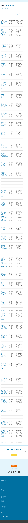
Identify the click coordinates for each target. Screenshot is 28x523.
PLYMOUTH (2, 379)
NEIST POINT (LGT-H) (4, 239)
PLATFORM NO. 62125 (4, 113)
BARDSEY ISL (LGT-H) (4, 105)
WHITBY (2, 347)
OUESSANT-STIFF (3, 424)
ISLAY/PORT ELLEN (3, 81)
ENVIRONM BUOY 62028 (4, 420)
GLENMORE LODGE (3, 296)
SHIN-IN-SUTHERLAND (4, 363)
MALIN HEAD (2, 62)
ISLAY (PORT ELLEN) (3, 82)
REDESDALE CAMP (3, 221)
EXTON (2, 353)
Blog (1, 495)
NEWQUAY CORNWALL (4, 356)
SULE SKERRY (3, 412)
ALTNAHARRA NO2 (3, 392)
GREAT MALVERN (3, 304)
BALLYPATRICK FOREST (4, 65)
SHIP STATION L (3, 436)
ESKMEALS (2, 116)
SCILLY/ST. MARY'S (3, 389)
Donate (2, 512)
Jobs (1, 505)
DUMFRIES (2, 152)
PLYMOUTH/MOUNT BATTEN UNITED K (3, 386)
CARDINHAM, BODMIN (4, 357)
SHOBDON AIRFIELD (3, 240)
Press (2, 510)
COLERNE (2, 361)
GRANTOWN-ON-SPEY (4, 328)
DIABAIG (2, 409)
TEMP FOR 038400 (3, 365)
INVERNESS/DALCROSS (4, 335)
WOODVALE (2, 145)
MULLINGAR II (3, 34)
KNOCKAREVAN (3, 29)
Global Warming (3, 479)
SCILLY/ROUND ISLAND (4, 381)
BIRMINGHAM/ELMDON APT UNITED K (4, 319)
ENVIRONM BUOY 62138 (4, 411)
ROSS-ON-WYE (3, 302)
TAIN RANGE (2, 362)
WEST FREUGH (3, 74)
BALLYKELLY (2, 47)
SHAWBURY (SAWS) (4, 217)
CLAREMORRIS (3, 63)
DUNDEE (2, 250)
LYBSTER (2, 403)
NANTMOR (2, 112)
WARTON (2, 161)
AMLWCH (2, 94)
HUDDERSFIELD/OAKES (4, 235)
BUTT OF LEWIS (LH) (4, 391)
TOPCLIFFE (2, 276)
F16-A (2, 96)
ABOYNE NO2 (3, 339)
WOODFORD (2, 226)
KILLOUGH (2, 48)
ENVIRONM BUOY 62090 (4, 155)
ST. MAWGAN (3, 355)
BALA (1, 143)
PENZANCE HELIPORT (4, 378)
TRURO (2, 364)
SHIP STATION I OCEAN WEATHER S (4, 442)
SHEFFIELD (2, 283)
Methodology (2, 485)
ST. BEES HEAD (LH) (3, 107)
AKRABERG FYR (3, 432)
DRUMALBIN (2, 136)
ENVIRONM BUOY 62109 (4, 407)
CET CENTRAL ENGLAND (4, 315)
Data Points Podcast (3, 496)
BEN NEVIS (2, 197)
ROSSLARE (2, 102)
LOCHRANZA (2, 95)
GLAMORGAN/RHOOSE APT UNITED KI (4, 310)
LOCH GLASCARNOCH (4, 333)
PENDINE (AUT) (3, 202)
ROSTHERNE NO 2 (3, 206)
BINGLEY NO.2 (3, 231)
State (8, 5)
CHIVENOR (2, 309)
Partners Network (3, 506)
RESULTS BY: (2, 5)
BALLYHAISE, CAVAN (4, 21)
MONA (2, 97)
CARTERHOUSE (3, 204)
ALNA (1, 425)
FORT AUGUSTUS (3, 246)
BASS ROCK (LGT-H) (3, 238)
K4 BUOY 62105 (3, 256)
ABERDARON (3, 106)
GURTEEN (2, 66)
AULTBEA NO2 (3, 334)
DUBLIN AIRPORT (3, 49)
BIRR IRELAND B (3, 64)
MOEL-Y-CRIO (3, 153)
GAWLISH (2, 294)
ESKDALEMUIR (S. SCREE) (4, 156)
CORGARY (2, 28)
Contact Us (2, 509)
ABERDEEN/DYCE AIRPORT (3, 372)
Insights (2, 493)
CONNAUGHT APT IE (4, 53)
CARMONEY (2, 43)
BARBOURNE (2, 300)
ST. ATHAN (2, 303)
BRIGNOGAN (2, 423)
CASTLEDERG (3, 30)
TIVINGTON (2, 325)
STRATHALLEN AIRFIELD (4, 201)
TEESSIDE (2, 273)
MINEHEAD (2, 329)
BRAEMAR (2, 291)
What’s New (2, 490)
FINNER (2, 35)
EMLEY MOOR (3, 257)
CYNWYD (2, 154)
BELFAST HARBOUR (3, 46)
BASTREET (2, 354)
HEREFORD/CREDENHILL (4, 267)
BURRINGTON (3, 337)
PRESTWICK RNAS (3, 104)
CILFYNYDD (2, 284)
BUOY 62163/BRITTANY (4, 430)
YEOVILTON (2, 380)
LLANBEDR (2, 121)
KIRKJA (2, 441)
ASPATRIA (2, 125)
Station (13, 5)
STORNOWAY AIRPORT (4, 366)
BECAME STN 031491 (4, 163)
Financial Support (3, 507)
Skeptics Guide (3, 482)
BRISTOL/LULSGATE (3, 352)
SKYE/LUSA (2, 228)
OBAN (2, 133)
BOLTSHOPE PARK (3, 220)
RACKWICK (2, 413)
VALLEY (2, 93)
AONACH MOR (3, 203)
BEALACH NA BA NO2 (4, 263)
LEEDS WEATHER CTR (4, 266)
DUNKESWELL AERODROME (3, 368)
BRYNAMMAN (3, 225)
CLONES (5, 9)
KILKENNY (2, 75)
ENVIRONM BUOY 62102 (4, 431)
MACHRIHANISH (3, 77)
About (2, 499)
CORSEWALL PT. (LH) (4, 71)
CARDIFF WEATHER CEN (4, 313)
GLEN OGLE (2, 176)
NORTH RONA (3, 410)
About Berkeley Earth (3, 500)
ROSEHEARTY (3, 400)
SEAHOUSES (2, 285)
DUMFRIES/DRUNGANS (4, 117)
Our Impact (2, 501)
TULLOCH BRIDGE (3, 214)
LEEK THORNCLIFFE (3, 247)
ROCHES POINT (3, 134)
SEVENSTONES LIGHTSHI (4, 377)
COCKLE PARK (3, 275)
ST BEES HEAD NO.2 (3, 108)
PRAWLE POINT (3, 399)
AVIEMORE (2, 295)
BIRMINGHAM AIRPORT (4, 320)
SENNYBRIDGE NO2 (3, 213)
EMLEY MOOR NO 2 (3, 259)
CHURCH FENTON (3, 292)
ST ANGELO (2, 23)
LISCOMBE (2, 336)
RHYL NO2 (2, 130)
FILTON (2, 344)
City (10, 5)
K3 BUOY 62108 (3, 435)
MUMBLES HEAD (3, 245)
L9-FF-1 (2, 73)
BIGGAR (2, 146)
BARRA (2, 193)
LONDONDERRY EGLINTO (4, 44)
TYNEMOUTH (2, 281)
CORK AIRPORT (3, 135)
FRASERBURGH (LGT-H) (4, 401)
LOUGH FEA (2, 31)
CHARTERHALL (3, 229)
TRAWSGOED (3, 173)
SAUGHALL (2, 115)
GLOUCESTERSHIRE (3, 338)
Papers (2, 486)
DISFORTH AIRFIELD (3, 274)
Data (1, 489)
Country (6, 5)
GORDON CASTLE (3, 369)
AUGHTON (2, 164)
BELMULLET (2, 83)
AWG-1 (2, 55)
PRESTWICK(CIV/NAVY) (4, 103)
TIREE (1, 123)
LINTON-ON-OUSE (3, 286)
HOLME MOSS (3, 237)
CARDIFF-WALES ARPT (4, 312)
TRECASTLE (2, 222)
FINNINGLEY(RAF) (3, 327)
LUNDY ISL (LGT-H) (3, 272)
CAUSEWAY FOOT (3, 132)
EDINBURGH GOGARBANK (4, 189)
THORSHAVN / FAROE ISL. (4, 437)
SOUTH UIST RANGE (3, 227)
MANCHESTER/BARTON (4, 212)
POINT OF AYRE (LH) (3, 84)
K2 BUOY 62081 (3, 421)
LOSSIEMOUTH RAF (3, 373)
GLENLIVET (2, 343)
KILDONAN (2, 86)
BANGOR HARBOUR (3, 56)
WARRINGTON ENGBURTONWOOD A (4, 185)
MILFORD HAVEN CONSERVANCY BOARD (4, 179)
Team (1, 502)
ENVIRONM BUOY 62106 (4, 230)
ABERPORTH (2, 162)
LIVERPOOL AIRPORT (4, 175)
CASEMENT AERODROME (4, 54)
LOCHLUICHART (3, 317)
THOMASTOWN (3, 22)
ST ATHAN (2, 305)
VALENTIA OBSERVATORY (4, 210)
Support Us (14, 465)
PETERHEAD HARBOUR (4, 398)
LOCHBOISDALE (3, 205)
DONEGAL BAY (3, 89)
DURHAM (2, 258)
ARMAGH (2, 24)
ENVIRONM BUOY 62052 (4, 422)
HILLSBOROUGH (3, 37)
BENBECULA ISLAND (4, 248)
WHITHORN (2, 85)
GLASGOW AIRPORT (4, 126)
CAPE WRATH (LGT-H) (4, 402)
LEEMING (2, 260)
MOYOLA (2, 36)
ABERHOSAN (3, 166)
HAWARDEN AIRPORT (4, 174)
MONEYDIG (2, 45)
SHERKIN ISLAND (3, 211)
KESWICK (2, 131)
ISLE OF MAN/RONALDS (4, 76)
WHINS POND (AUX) (4, 172)
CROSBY (2, 148)
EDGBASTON (2, 301)
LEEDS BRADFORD (3, 249)
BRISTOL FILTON (3, 345)
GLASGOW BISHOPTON (4, 122)
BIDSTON (2, 171)
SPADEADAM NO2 (3, 191)
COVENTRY (2, 348)
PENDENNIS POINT (3, 382)
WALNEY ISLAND (3, 124)
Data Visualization (4, 492)
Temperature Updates (4, 480)
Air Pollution (3, 487)
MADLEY (2, 271)
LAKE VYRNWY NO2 (3, 167)
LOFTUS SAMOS (3, 324)
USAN (1, 316)
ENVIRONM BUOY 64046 (4, 429)
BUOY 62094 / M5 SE (4, 147)
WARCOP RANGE (3, 190)
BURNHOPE (2, 244)
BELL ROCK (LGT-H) (3, 290)
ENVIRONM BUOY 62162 (4, 408)
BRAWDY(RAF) (3, 165)
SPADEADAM (3, 192)
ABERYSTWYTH (3, 157)
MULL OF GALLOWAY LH (4, 72)
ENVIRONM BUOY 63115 (4, 390)
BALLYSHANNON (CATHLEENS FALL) (3, 33)
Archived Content (4, 514)
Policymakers (2, 497)
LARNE (2, 57)
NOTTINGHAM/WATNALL (4, 326)
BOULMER (2, 282)
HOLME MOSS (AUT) (4, 236)
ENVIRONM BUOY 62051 (4, 67)
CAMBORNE (2, 370)
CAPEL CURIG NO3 (3, 114)
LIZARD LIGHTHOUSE (4, 393)
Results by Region (3, 481)
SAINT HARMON (3, 194)
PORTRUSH (2, 58)
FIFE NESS (2, 268)
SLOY (1, 144)
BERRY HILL (2, 314)
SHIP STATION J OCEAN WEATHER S (4, 434)
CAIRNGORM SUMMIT (4, 293)
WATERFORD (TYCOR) (4, 98)
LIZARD (2, 394)
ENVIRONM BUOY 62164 (4, 404)
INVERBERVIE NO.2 (3, 346)
